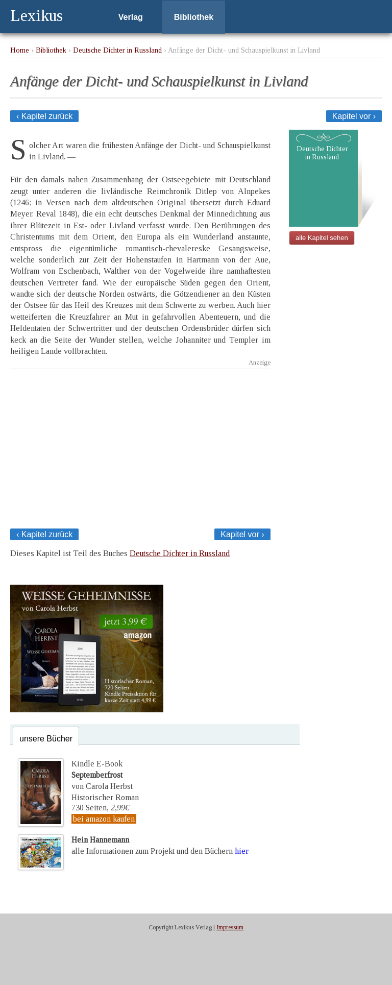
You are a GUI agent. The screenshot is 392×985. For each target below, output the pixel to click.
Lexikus (36, 15)
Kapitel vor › (354, 116)
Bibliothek (193, 17)
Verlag (130, 17)
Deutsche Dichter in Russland (117, 50)
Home (19, 50)
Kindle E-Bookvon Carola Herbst (102, 775)
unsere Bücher (45, 738)
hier (242, 851)
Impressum (229, 927)
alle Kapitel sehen (322, 238)
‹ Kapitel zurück (44, 116)
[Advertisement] (140, 445)
